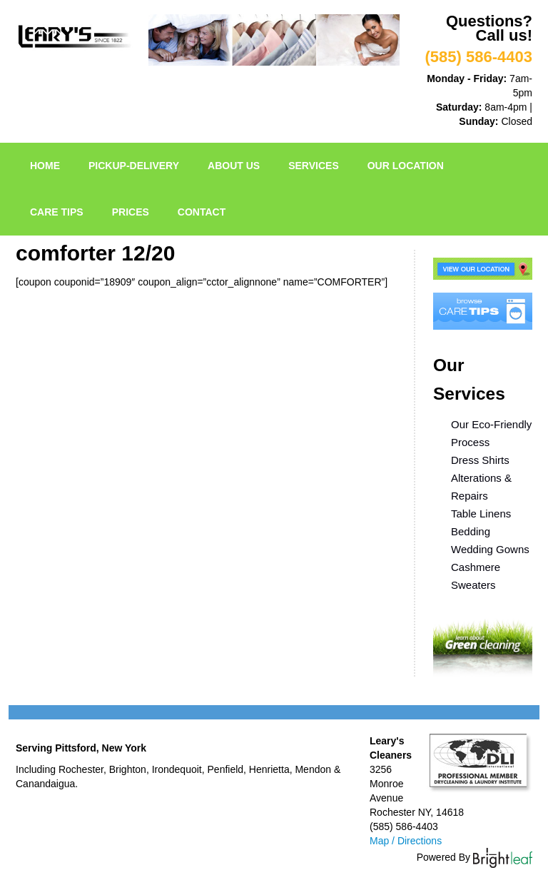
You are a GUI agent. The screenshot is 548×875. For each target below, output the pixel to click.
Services (313, 165)
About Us (234, 165)
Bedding (470, 531)
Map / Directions (406, 840)
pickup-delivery (133, 165)
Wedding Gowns (490, 549)
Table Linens (481, 513)
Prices (130, 212)
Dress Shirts (480, 460)
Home (45, 165)
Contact (201, 212)
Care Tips (56, 212)
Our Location (405, 165)
